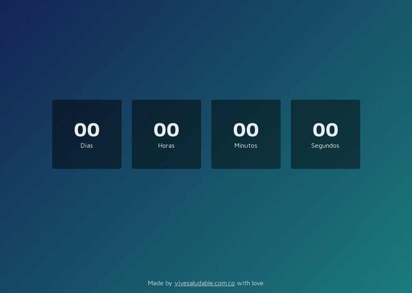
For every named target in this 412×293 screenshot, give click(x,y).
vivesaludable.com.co (205, 282)
